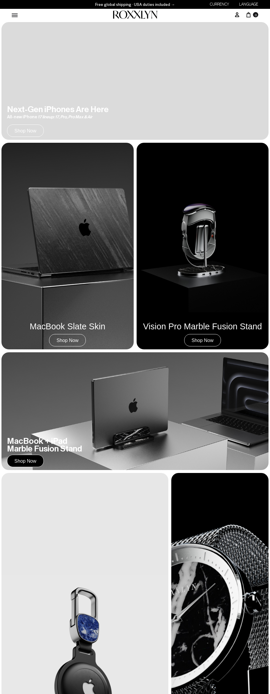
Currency (219, 4)
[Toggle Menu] (15, 15)
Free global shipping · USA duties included (135, 4)
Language (248, 4)
